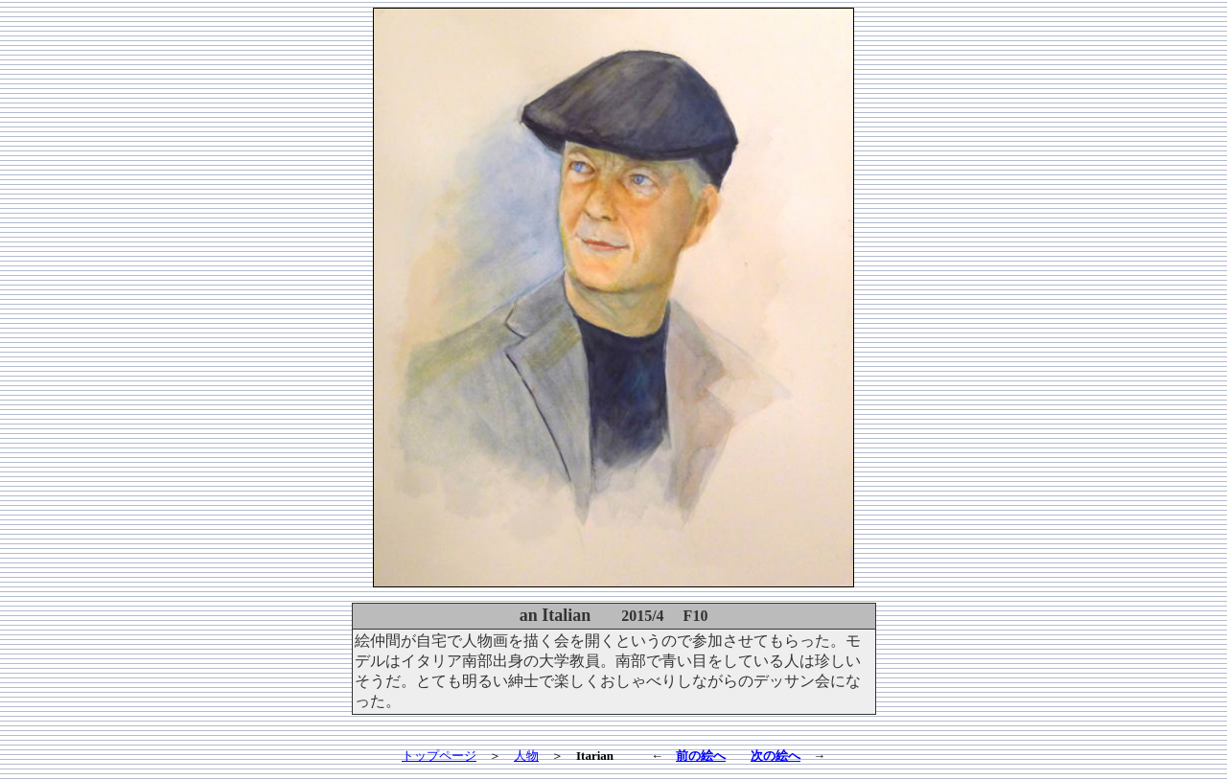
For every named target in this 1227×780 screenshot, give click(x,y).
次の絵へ (775, 755)
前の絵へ (701, 755)
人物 (526, 755)
